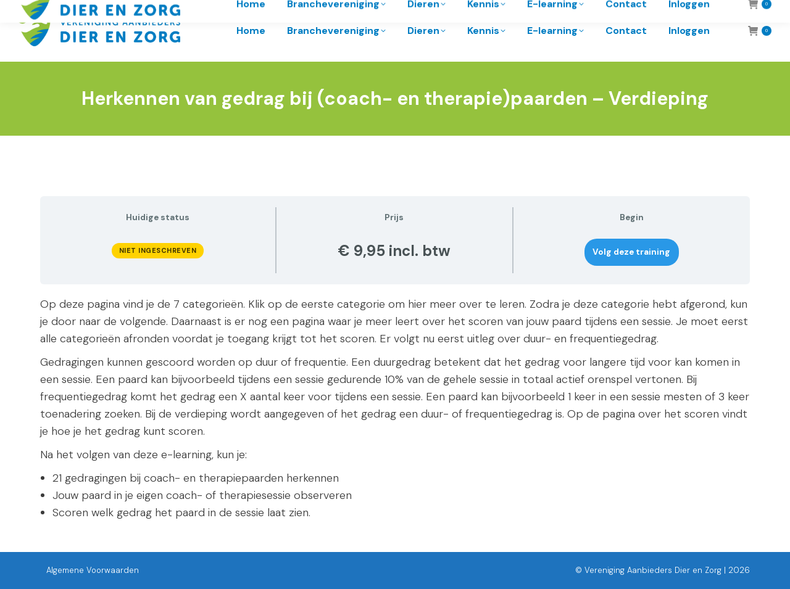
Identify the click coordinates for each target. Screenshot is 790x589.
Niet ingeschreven (158, 250)
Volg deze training (631, 252)
